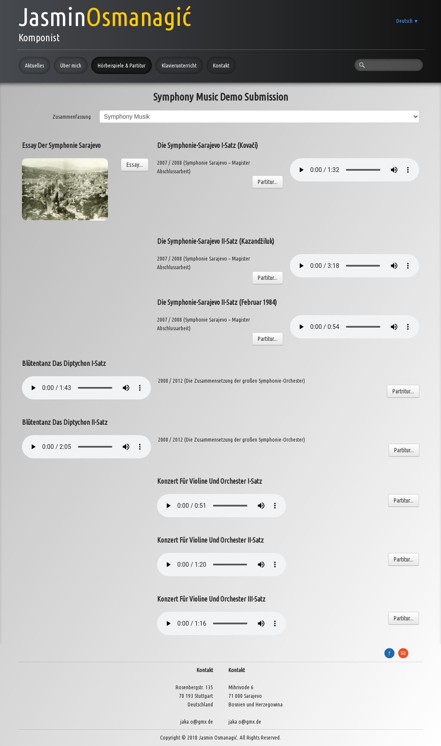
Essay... (134, 164)
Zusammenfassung (71, 117)
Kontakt (221, 65)
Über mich (70, 65)
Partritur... (403, 391)
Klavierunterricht (179, 65)
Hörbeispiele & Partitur (121, 65)
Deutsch (407, 21)
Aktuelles (34, 65)
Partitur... (268, 181)
